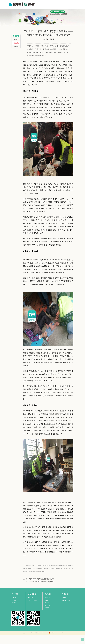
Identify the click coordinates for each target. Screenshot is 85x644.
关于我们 (71, 13)
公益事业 (51, 13)
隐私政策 (14, 611)
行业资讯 (16, 52)
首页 (23, 13)
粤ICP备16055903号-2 (43, 641)
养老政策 (47, 609)
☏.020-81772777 (66, 609)
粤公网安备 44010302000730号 (56, 642)
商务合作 (62, 13)
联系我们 (64, 606)
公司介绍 (14, 606)
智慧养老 (31, 13)
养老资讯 (47, 611)
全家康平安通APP (32, 609)
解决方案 (41, 13)
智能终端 (30, 606)
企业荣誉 (14, 609)
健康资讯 (16, 55)
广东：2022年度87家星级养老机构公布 (41, 588)
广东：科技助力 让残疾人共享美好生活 (41, 590)
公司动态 (16, 48)
